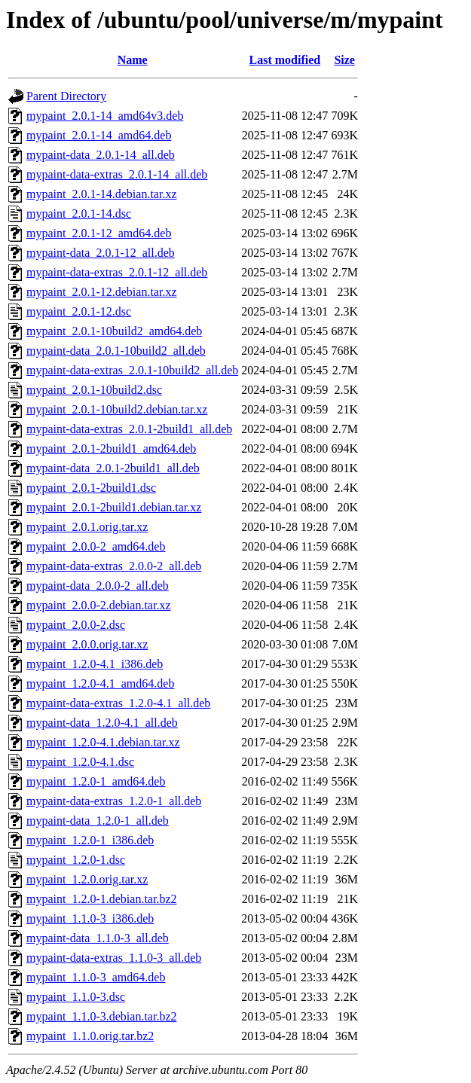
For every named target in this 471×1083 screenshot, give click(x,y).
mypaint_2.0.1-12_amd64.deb (98, 233)
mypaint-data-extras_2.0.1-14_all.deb (116, 174)
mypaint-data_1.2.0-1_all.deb (97, 820)
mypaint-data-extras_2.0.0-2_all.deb (113, 566)
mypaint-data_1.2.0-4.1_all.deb (102, 722)
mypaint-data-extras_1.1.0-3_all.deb (113, 957)
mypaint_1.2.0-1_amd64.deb (95, 781)
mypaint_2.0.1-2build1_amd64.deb (111, 448)
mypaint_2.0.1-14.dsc (78, 213)
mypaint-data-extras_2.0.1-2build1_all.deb (129, 429)
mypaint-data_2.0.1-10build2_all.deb (116, 350)
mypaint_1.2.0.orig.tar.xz (87, 879)
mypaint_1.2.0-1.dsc (75, 859)
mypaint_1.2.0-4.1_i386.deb (94, 663)
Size (344, 59)
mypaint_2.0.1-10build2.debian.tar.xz (116, 409)
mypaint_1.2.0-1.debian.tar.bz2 (101, 898)
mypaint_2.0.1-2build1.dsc (91, 487)
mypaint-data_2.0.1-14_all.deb (100, 154)
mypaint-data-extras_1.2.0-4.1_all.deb (118, 703)
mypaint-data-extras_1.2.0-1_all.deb (113, 801)
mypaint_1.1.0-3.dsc (75, 996)
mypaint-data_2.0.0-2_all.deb (97, 585)
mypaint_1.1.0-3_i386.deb (90, 918)
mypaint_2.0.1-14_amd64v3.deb (104, 115)
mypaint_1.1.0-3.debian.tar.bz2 (101, 1016)
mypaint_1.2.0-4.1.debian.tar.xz (103, 742)
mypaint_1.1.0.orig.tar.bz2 (90, 1036)
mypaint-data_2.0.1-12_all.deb (100, 252)
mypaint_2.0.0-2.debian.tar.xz (98, 605)
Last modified (284, 59)
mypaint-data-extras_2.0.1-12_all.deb (116, 272)
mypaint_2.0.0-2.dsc (75, 624)
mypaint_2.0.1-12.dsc (78, 311)
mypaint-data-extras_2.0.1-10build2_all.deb (132, 370)
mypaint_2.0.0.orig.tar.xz (87, 644)
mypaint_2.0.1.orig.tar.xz (87, 526)
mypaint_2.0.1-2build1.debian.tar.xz (113, 507)
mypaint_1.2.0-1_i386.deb (90, 840)
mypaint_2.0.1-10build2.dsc (94, 389)
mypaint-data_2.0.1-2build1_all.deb (113, 468)
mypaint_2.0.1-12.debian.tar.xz (101, 291)
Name (133, 59)
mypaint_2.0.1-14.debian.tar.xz (101, 194)
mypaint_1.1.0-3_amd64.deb (95, 977)
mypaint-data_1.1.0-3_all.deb (97, 938)
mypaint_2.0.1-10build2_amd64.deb (114, 331)
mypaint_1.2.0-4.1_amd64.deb (100, 683)
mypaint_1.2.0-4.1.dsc (80, 761)
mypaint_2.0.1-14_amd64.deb (98, 135)
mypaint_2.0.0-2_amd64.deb (95, 546)
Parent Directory (66, 96)
